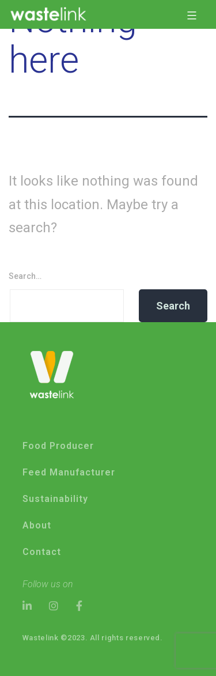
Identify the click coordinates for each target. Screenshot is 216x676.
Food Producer (58, 445)
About (36, 525)
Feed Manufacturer (68, 472)
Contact (41, 551)
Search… (25, 276)
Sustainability (55, 498)
